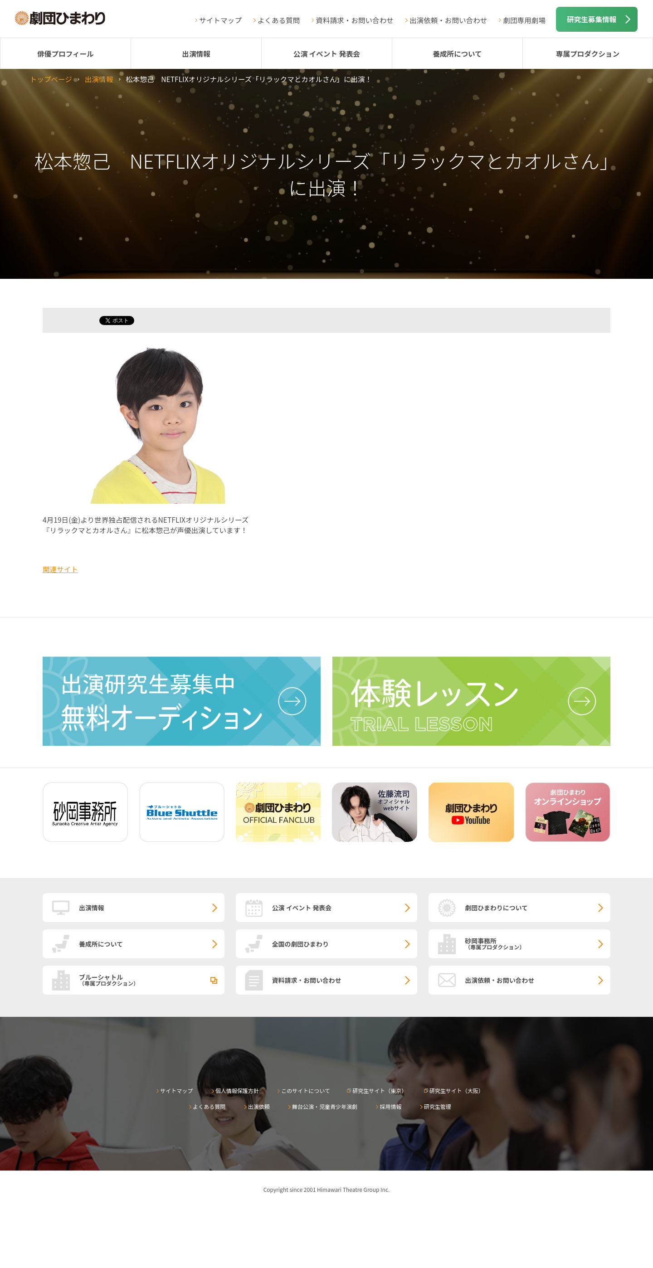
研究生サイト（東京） (379, 1090)
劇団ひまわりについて (496, 907)
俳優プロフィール (65, 53)
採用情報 (390, 1106)
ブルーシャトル (151, 979)
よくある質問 (279, 20)
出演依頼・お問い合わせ (448, 20)
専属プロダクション (587, 53)
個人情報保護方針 (237, 1090)
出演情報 (196, 53)
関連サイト (60, 569)
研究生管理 (437, 1106)
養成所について (457, 53)
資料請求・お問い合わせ (355, 20)
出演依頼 (259, 1106)
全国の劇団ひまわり (300, 943)
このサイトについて (305, 1090)
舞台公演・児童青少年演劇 (324, 1106)
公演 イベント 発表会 (326, 53)
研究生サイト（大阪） (456, 1090)
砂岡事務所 (537, 943)
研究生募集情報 (591, 19)
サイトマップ (220, 20)
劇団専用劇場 (524, 20)
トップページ (51, 79)
